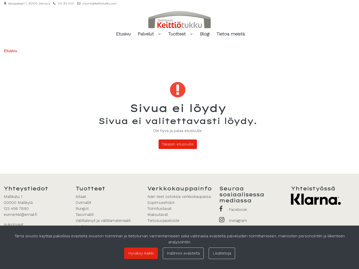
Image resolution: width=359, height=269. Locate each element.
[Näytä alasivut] (159, 34)
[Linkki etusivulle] (179, 19)
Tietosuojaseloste (163, 220)
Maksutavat (157, 214)
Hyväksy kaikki (141, 253)
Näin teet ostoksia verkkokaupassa (179, 196)
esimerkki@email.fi (20, 214)
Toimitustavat (159, 208)
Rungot (82, 208)
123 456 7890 (16, 208)
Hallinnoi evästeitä (183, 253)
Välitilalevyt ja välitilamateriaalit (103, 220)
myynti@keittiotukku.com (100, 3)
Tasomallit (85, 214)
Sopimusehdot (161, 202)
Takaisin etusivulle (178, 144)
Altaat (81, 196)
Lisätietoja (222, 253)
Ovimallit (83, 202)
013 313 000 (66, 3)
